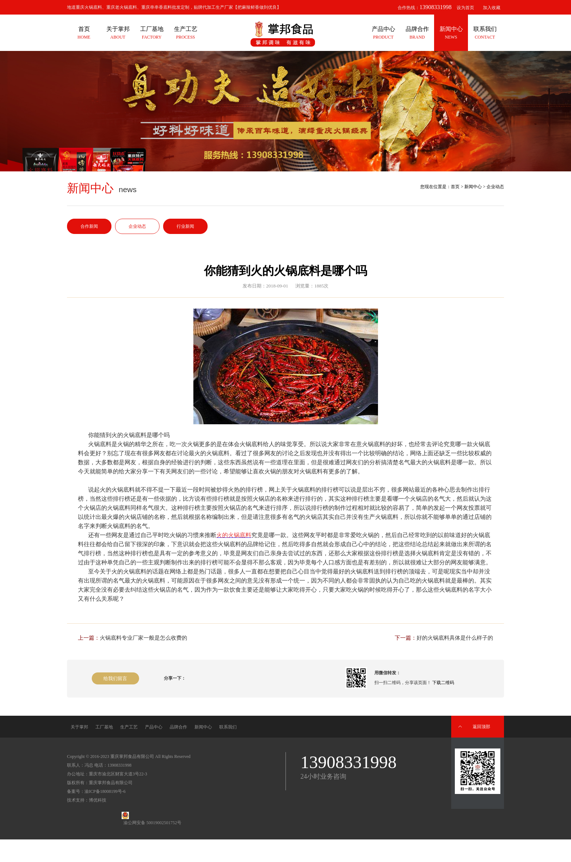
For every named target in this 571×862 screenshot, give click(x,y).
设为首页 (465, 7)
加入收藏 (491, 7)
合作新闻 (89, 226)
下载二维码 (443, 682)
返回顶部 (481, 726)
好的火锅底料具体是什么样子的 (455, 638)
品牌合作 (178, 727)
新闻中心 (473, 186)
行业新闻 (185, 226)
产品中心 (153, 727)
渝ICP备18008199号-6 (105, 791)
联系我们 (228, 727)
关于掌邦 (79, 727)
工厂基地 (104, 727)
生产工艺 (129, 727)
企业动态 (137, 226)
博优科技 (97, 800)
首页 (455, 186)
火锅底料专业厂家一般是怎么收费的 (143, 638)
